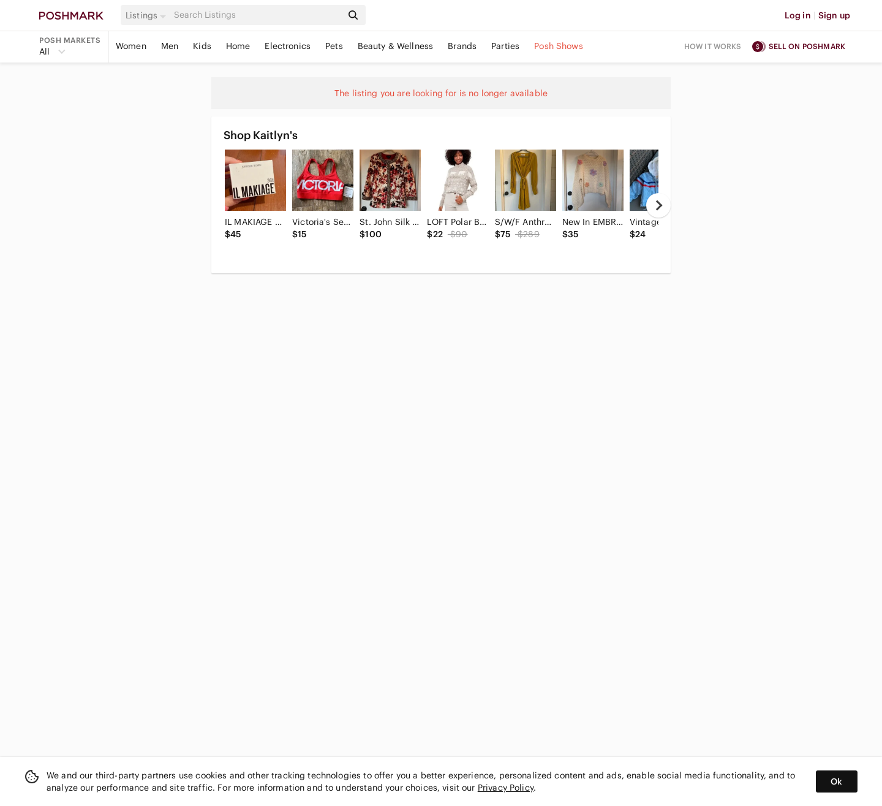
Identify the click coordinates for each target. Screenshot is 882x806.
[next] (658, 205)
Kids (202, 45)
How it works (713, 46)
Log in (798, 15)
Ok (836, 781)
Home (238, 45)
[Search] (257, 15)
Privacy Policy (505, 787)
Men (169, 45)
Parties (505, 45)
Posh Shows (558, 45)
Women (131, 45)
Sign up (834, 15)
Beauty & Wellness (396, 45)
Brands (462, 45)
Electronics (288, 45)
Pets (334, 45)
